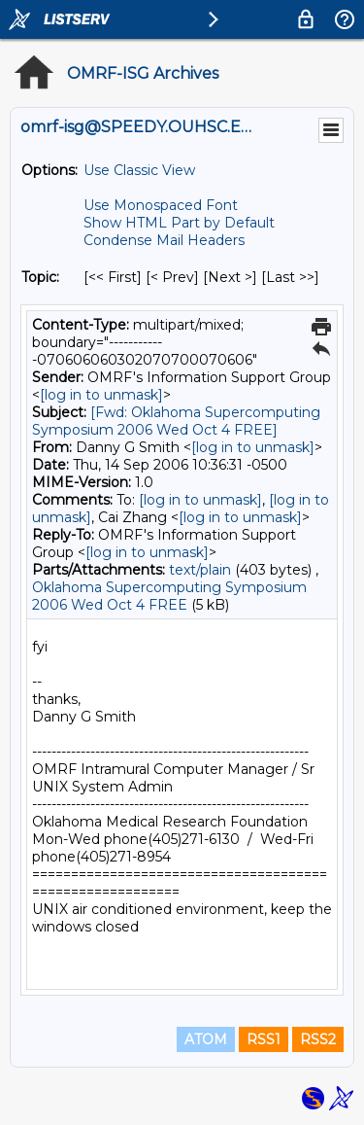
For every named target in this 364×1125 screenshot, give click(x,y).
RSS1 (264, 1039)
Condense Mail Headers (164, 240)
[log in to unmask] (101, 395)
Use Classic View (139, 170)
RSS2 (318, 1039)
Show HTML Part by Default (179, 222)
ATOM (205, 1039)
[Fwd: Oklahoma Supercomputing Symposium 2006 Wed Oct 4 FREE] (176, 421)
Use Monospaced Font (160, 205)
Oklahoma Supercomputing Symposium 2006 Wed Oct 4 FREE (169, 596)
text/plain (200, 570)
